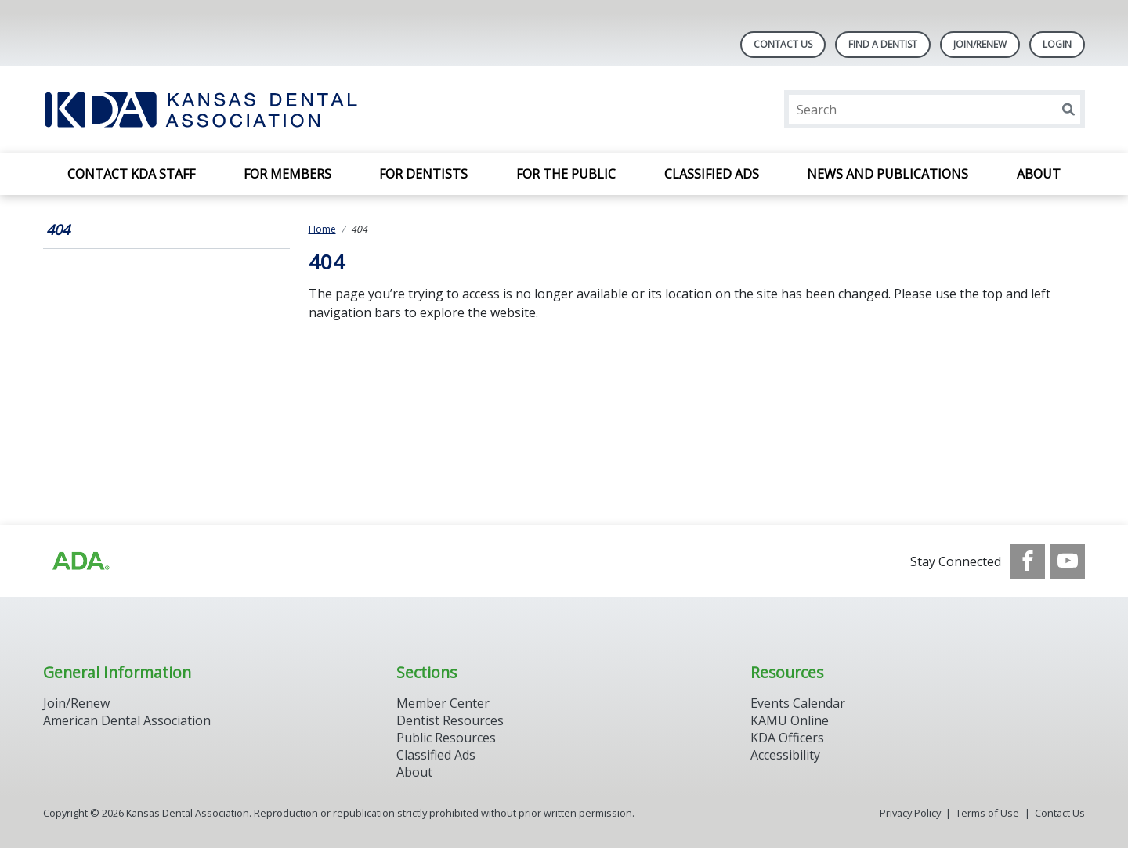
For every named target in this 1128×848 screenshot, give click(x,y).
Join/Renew (980, 44)
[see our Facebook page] (1027, 561)
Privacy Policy (910, 813)
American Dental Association (127, 720)
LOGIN (1057, 44)
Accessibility (785, 754)
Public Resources (446, 737)
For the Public (566, 173)
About (1039, 173)
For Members (287, 173)
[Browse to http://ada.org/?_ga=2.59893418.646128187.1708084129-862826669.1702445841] (80, 561)
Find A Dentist (882, 44)
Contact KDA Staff (131, 173)
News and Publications (887, 173)
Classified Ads (711, 173)
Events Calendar (797, 703)
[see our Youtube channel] (1067, 561)
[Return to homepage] (245, 109)
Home (322, 229)
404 (58, 229)
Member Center (443, 703)
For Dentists (423, 173)
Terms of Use (987, 813)
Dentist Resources (450, 720)
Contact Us (783, 44)
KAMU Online (789, 720)
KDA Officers (787, 737)
